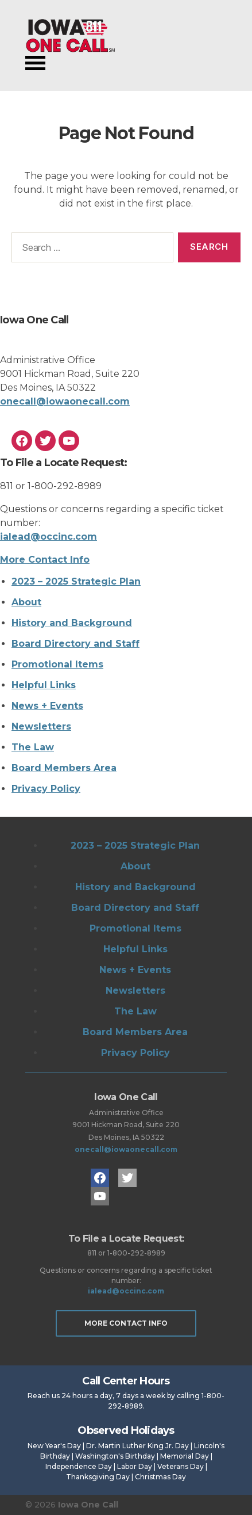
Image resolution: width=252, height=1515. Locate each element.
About (26, 602)
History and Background (71, 622)
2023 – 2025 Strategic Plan (76, 581)
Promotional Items (57, 664)
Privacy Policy (45, 788)
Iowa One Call (70, 35)
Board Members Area (64, 767)
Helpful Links (43, 685)
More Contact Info (45, 559)
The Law (32, 747)
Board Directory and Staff (75, 643)
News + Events (47, 705)
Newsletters (41, 726)
